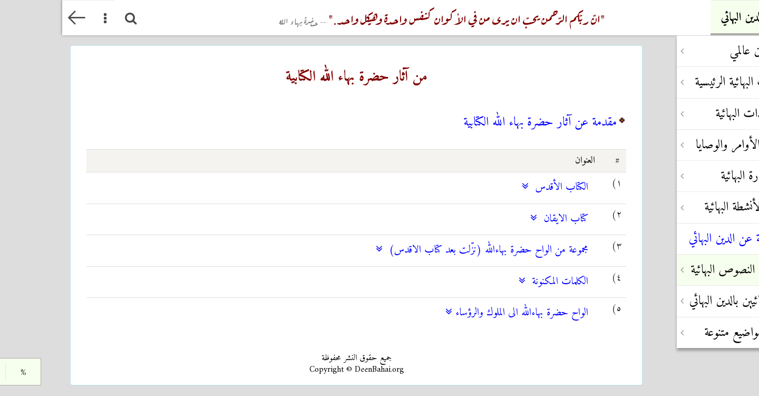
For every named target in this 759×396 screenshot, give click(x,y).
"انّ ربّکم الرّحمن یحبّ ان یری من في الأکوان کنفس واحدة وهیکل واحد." (380, 18)
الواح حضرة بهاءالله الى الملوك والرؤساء (454, 313)
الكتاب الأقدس (493, 187)
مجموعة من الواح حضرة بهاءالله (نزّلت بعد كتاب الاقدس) (420, 250)
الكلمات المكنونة (491, 282)
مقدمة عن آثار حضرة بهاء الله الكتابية (477, 122)
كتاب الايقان (497, 219)
